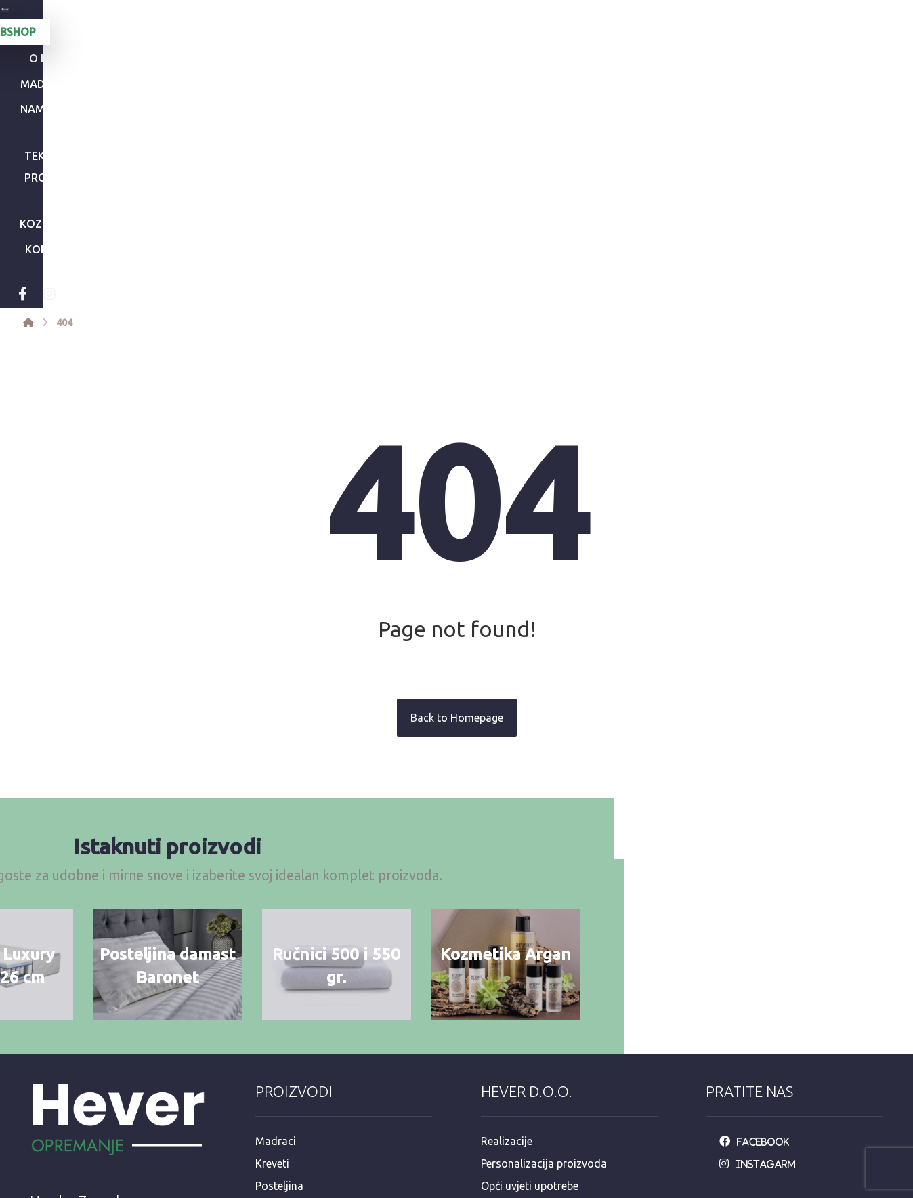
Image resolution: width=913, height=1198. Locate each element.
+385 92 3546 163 (81, 1103)
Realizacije (506, 951)
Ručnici (272, 1016)
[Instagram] (234, 104)
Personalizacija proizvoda (544, 972)
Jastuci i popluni (295, 1037)
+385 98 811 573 (78, 1125)
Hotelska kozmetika (303, 1081)
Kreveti (272, 972)
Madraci (275, 951)
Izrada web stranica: (808, 1188)
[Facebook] (207, 104)
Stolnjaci (276, 1059)
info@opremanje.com (91, 1081)
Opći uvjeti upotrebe (529, 994)
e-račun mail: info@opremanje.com (566, 1102)
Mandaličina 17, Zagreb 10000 (112, 1060)
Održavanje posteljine (534, 1016)
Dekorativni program (306, 1102)
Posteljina (279, 994)
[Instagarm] (761, 972)
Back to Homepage (456, 527)
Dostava (501, 1037)
